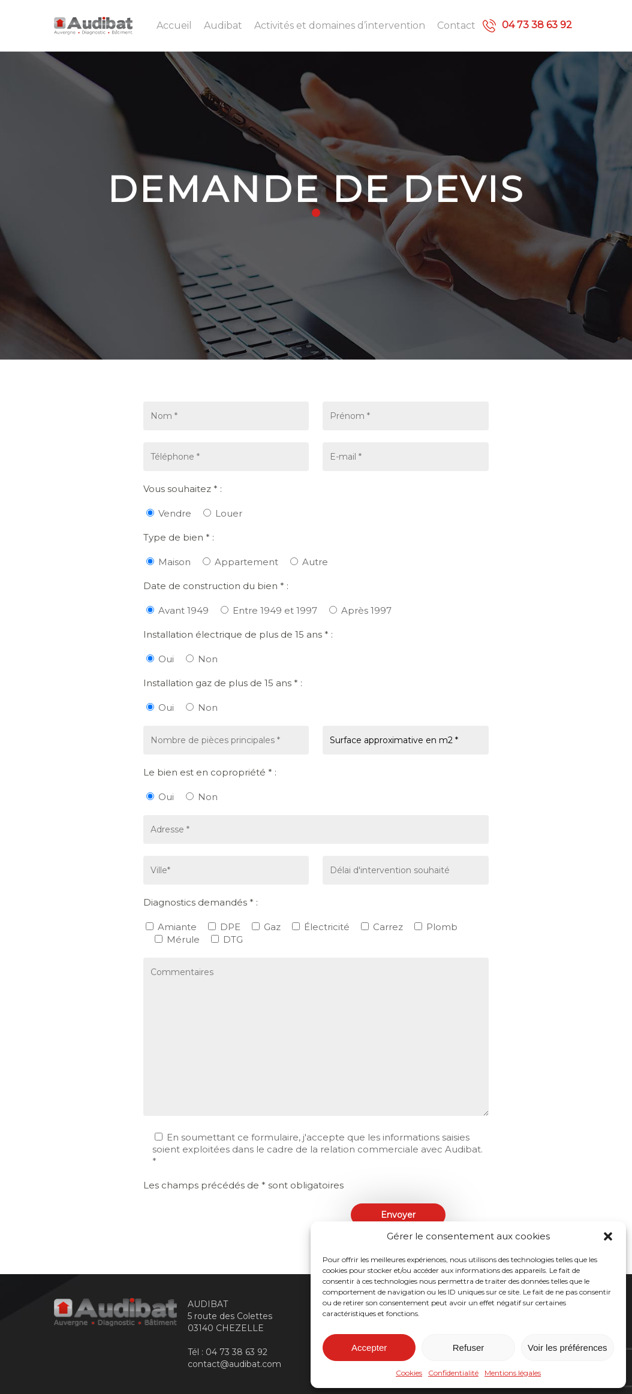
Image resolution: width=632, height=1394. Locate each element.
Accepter (369, 1347)
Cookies (409, 1372)
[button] (608, 1236)
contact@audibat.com (234, 1364)
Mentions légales (512, 1372)
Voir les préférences (567, 1347)
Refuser (468, 1347)
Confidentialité (453, 1372)
